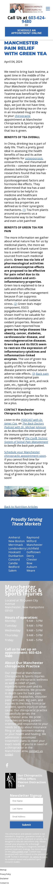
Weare (31, 570)
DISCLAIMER (17, 851)
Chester (32, 559)
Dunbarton (15, 556)
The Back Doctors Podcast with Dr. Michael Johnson (25, 425)
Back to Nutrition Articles (21, 507)
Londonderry (17, 548)
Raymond (33, 537)
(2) (15, 304)
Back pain (42, 374)
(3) (33, 374)
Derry (30, 556)
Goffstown (34, 552)
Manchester (35, 545)
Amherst (14, 537)
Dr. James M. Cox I (38, 856)
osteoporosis (34, 158)
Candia (13, 563)
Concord (14, 559)
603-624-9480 (34, 19)
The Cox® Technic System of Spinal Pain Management (26, 440)
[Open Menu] (48, 8)
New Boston (16, 541)
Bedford (13, 567)
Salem (12, 570)
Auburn (32, 567)
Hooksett (14, 552)
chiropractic (23, 116)
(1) (24, 210)
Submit (26, 824)
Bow (29, 563)
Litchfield (33, 548)
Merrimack (15, 545)
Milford (31, 541)
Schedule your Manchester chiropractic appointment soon (25, 454)
